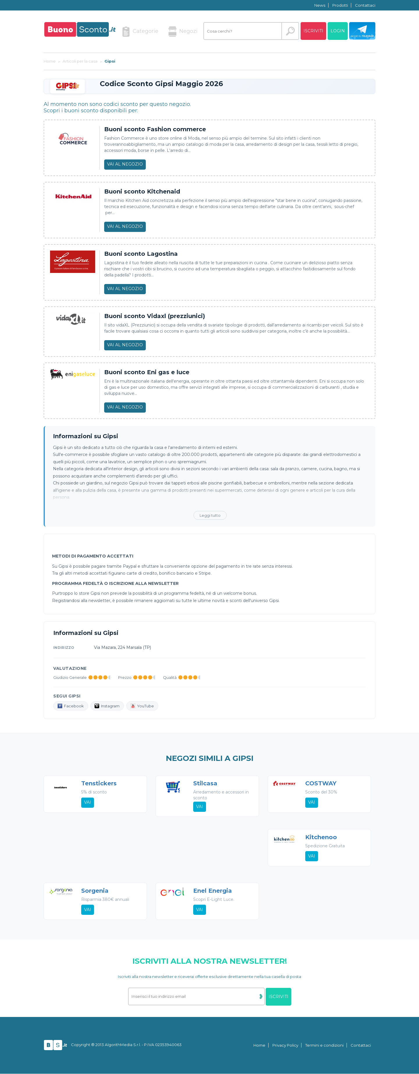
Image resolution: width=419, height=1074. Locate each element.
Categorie (140, 31)
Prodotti (340, 5)
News (319, 5)
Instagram (107, 706)
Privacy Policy (285, 1045)
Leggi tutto (210, 515)
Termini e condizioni (324, 1045)
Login (338, 30)
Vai (87, 802)
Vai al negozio (125, 164)
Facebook (71, 706)
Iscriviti (313, 30)
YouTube (142, 706)
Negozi (183, 31)
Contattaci (365, 5)
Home (259, 1045)
